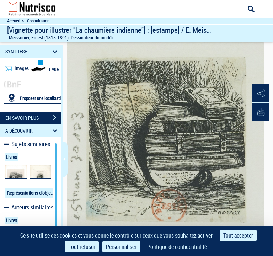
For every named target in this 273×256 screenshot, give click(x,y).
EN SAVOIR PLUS (33, 118)
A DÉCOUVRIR (32, 130)
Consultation (38, 21)
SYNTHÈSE (32, 51)
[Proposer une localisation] (37, 97)
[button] (260, 93)
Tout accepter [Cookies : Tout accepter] (238, 235)
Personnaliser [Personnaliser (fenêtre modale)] (121, 247)
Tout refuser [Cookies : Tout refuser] (82, 247)
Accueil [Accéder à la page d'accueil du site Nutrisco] (13, 21)
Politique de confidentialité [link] (177, 247)
